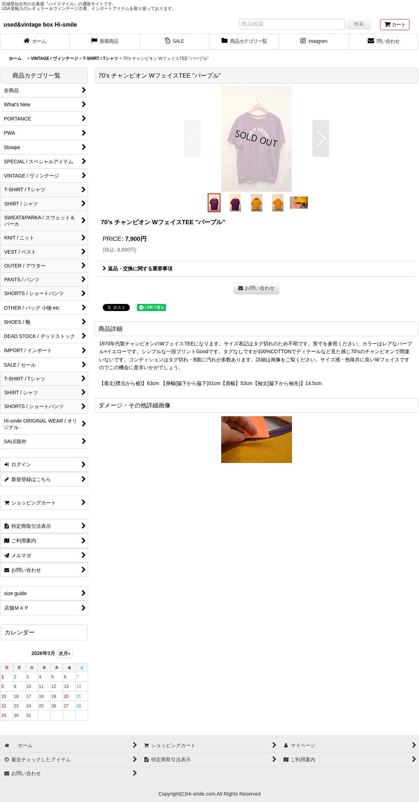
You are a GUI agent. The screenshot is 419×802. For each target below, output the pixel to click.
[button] (192, 138)
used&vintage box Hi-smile (40, 24)
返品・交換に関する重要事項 (137, 268)
